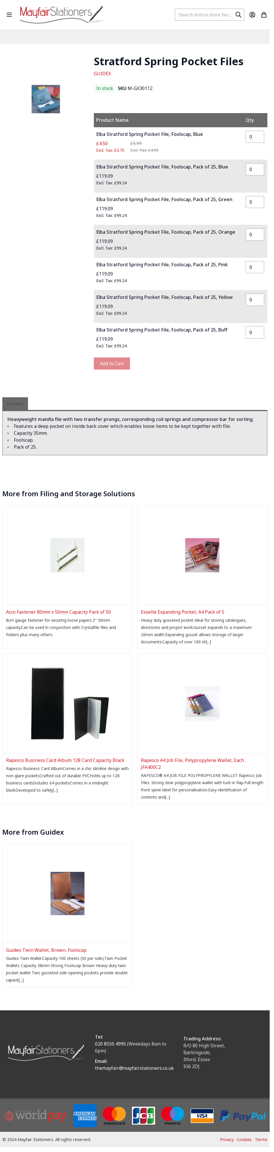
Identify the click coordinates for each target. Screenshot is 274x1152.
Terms (261, 1139)
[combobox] (209, 15)
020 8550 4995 (110, 1044)
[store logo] (61, 15)
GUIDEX (102, 73)
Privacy (227, 1139)
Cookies (244, 1139)
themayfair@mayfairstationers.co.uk (134, 1068)
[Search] (238, 14)
